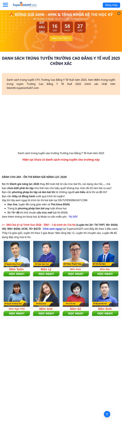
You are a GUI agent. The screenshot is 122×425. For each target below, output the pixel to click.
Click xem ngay (52, 229)
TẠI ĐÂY (73, 216)
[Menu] (5, 5)
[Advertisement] (61, 124)
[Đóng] (115, 17)
